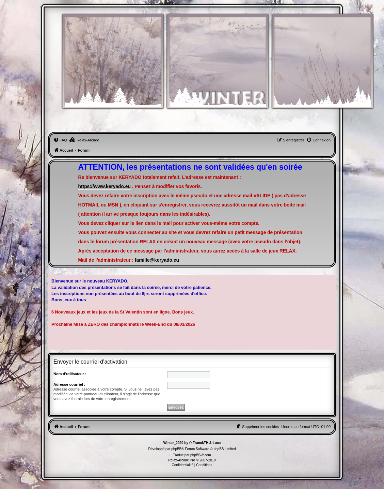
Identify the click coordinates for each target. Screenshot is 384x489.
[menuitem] (60, 140)
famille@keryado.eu (157, 260)
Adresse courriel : (69, 384)
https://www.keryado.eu (104, 186)
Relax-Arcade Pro (181, 460)
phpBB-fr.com (200, 455)
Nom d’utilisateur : (69, 374)
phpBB (176, 449)
